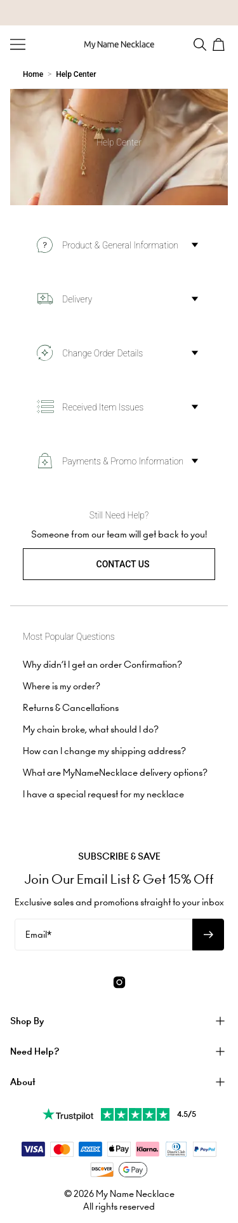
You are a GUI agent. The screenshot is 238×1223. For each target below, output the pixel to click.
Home (33, 74)
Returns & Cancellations (71, 707)
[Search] (200, 44)
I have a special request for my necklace (103, 794)
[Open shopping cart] (220, 44)
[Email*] (103, 934)
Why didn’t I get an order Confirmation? (102, 664)
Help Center (76, 74)
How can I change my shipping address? (104, 751)
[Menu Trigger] (17, 44)
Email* (38, 934)
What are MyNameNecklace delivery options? (115, 772)
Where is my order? (61, 686)
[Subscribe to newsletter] (208, 934)
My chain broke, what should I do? (91, 729)
